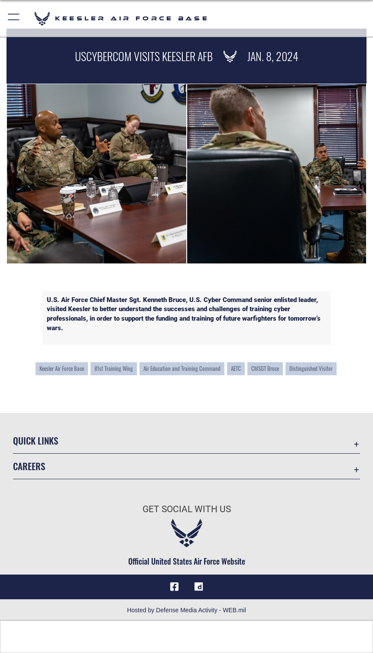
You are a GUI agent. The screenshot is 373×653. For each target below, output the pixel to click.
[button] (14, 18)
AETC (236, 368)
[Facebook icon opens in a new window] (174, 586)
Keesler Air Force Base (61, 368)
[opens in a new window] (198, 586)
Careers (29, 466)
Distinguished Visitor (311, 368)
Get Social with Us (187, 509)
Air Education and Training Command (182, 368)
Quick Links (35, 440)
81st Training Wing (113, 368)
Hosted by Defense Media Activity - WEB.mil (186, 610)
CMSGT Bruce (265, 368)
